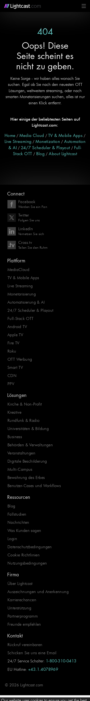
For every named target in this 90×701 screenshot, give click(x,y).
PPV (10, 383)
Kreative (14, 412)
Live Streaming (18, 142)
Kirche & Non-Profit (24, 404)
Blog (40, 154)
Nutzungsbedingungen (27, 563)
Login (12, 538)
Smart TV (15, 367)
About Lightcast (63, 154)
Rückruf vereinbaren (24, 644)
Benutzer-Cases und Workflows (34, 485)
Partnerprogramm (22, 616)
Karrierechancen (21, 599)
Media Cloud (31, 136)
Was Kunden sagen (24, 530)
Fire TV (13, 343)
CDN (12, 375)
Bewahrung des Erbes (26, 477)
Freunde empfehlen (24, 624)
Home (10, 136)
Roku (11, 351)
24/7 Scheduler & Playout (45, 148)
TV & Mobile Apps (65, 136)
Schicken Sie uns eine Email (32, 652)
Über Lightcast (20, 583)
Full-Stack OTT (20, 318)
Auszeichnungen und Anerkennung (38, 591)
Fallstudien (16, 514)
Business (14, 436)
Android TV (17, 326)
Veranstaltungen (21, 453)
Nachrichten (18, 522)
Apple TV (15, 334)
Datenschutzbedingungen (29, 546)
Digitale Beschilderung (27, 461)
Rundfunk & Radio (23, 420)
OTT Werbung (19, 359)
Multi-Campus (19, 469)
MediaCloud (18, 269)
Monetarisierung (21, 294)
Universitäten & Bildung (28, 428)
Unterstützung (19, 608)
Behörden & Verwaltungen (30, 444)
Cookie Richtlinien (23, 555)
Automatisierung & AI (26, 302)
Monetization (48, 142)
